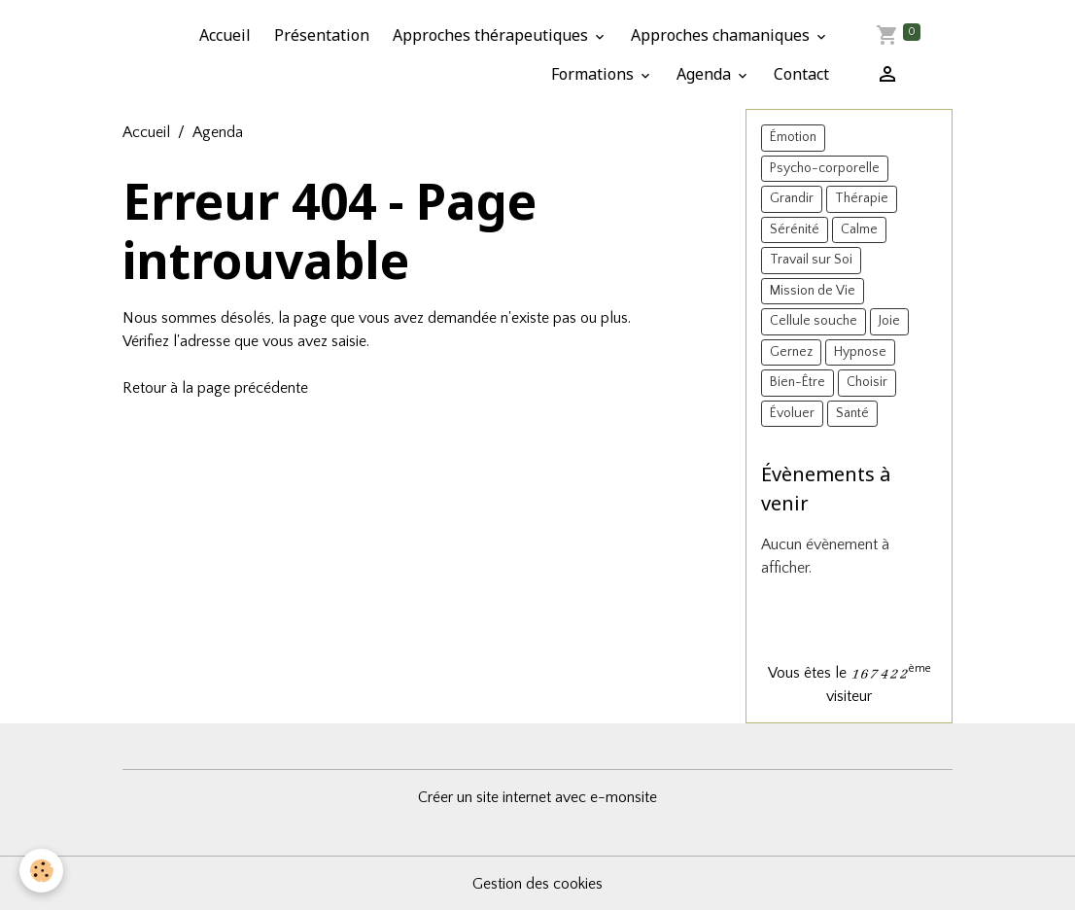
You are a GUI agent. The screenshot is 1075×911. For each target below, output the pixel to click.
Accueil (225, 35)
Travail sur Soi (811, 259)
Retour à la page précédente (215, 388)
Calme (859, 229)
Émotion (793, 137)
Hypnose (860, 352)
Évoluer (792, 413)
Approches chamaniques (722, 35)
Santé (852, 413)
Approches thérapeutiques (492, 35)
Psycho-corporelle (825, 168)
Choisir (867, 382)
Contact (801, 74)
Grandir (792, 198)
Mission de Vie (812, 290)
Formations (594, 74)
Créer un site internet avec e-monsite (537, 797)
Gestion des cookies (537, 884)
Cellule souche (813, 321)
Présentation (321, 35)
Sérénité (794, 229)
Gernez (791, 352)
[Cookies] (41, 871)
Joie (889, 321)
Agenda (705, 74)
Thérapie (861, 198)
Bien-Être (797, 382)
